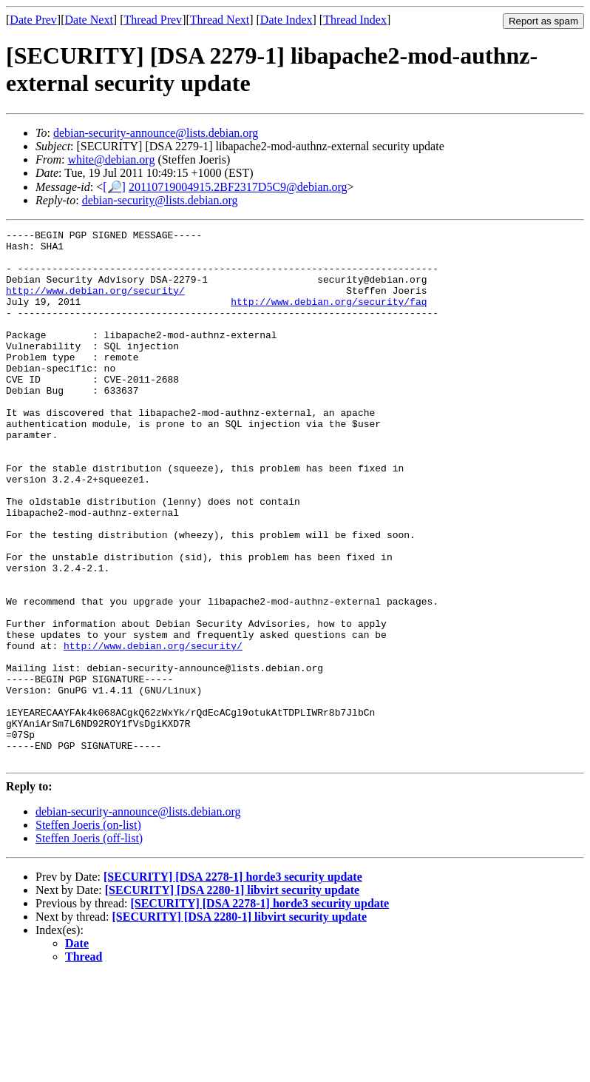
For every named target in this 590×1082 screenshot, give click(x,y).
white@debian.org (111, 159)
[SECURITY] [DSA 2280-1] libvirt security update (232, 996)
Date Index (286, 19)
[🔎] (114, 187)
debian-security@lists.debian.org (160, 200)
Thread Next (219, 19)
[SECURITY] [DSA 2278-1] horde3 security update (233, 983)
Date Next (89, 19)
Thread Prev (152, 19)
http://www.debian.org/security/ (95, 303)
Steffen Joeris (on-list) (88, 931)
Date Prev (33, 19)
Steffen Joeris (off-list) (89, 944)
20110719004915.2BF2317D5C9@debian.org (238, 187)
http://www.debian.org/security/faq (329, 316)
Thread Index (355, 19)
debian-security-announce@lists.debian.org (155, 133)
